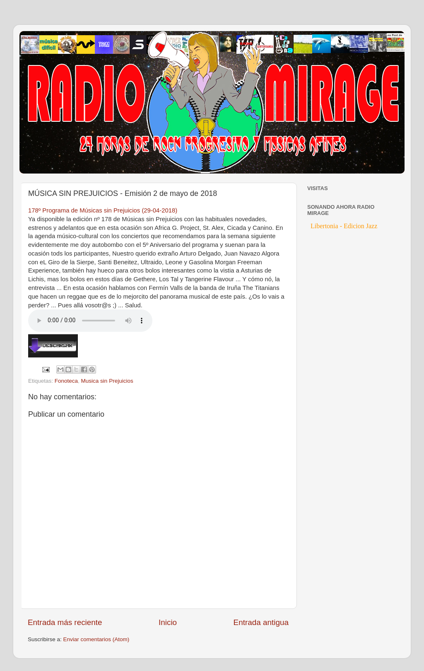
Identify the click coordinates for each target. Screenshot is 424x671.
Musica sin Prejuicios (107, 381)
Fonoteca (66, 381)
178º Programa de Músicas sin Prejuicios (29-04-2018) (102, 210)
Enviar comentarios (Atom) (96, 639)
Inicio (168, 622)
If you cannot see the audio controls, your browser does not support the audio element (90, 320)
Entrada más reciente (65, 622)
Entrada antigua (261, 622)
